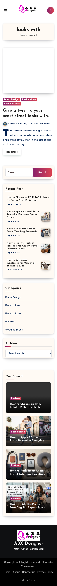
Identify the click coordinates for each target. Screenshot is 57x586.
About (16, 572)
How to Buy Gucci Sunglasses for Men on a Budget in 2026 (21, 263)
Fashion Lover (12, 103)
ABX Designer (28, 543)
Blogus (46, 562)
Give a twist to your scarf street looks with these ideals (25, 116)
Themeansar (28, 566)
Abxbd (9, 123)
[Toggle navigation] (5, 10)
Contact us (28, 572)
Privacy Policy (45, 572)
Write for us (28, 580)
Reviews (10, 321)
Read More (12, 152)
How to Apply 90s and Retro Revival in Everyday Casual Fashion (23, 215)
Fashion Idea (29, 99)
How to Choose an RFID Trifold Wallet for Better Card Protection (26, 407)
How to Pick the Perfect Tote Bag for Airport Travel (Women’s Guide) (22, 246)
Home (7, 572)
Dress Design (11, 99)
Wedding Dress (14, 329)
